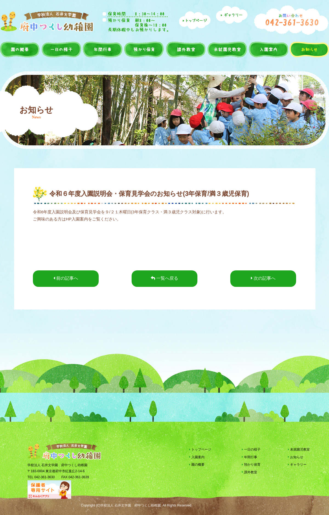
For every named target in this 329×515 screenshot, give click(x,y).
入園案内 (268, 49)
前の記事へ (65, 278)
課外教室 (185, 49)
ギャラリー (297, 464)
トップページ (200, 449)
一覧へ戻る (164, 278)
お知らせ (308, 49)
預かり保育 (143, 49)
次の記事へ (263, 278)
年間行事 (102, 49)
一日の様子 (61, 49)
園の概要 (20, 49)
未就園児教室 (226, 49)
